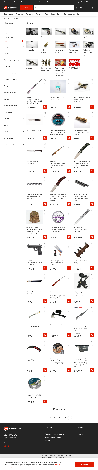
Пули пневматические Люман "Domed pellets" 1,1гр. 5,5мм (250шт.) (58, 132)
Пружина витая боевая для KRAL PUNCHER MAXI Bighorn (34, 196)
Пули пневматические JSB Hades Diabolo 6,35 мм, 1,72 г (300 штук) (58, 361)
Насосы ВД (55, 14)
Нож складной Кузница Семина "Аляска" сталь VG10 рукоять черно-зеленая (82, 164)
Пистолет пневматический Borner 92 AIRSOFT (34, 263)
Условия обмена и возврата (53, 437)
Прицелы (39, 14)
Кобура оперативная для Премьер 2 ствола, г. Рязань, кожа (81, 294)
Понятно (84, 464)
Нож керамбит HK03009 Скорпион (33, 360)
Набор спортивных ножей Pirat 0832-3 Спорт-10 (56, 263)
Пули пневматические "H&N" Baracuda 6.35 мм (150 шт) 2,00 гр (33, 396)
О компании (8, 2)
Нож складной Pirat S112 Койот (33, 162)
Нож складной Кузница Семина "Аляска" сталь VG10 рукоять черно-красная (58, 197)
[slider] (5, 41)
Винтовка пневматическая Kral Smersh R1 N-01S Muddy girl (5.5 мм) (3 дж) (34, 100)
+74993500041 (11, 435)
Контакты (42, 2)
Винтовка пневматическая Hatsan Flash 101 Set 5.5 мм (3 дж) (81, 328)
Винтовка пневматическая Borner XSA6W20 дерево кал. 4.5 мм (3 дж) (58, 295)
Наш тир (47, 440)
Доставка (34, 2)
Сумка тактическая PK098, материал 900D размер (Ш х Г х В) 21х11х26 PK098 (34, 230)
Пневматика (29, 14)
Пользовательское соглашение (54, 434)
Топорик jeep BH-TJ (56, 325)
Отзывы (49, 2)
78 (65, 418)
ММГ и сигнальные (68, 14)
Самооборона (8, 14)
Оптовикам (25, 2)
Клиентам (80, 434)
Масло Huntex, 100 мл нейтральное (57, 98)
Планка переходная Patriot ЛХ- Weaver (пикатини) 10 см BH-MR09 (81, 197)
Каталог (26, 8)
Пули (47, 14)
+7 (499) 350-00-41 (85, 2)
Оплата (16, 2)
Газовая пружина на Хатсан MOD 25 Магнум (34, 326)
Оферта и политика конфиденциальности (57, 431)
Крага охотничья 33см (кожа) (81, 262)
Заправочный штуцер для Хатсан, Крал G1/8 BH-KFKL (81, 132)
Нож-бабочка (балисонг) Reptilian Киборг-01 (80, 229)
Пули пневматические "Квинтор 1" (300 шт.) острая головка (57, 229)
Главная (6, 18)
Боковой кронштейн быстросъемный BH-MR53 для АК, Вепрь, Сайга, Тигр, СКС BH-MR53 (81, 363)
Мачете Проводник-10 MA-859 (33, 293)
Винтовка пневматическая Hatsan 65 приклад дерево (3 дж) (57, 164)
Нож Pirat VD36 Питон (34, 130)
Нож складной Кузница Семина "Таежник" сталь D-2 (82, 99)
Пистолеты (19, 14)
